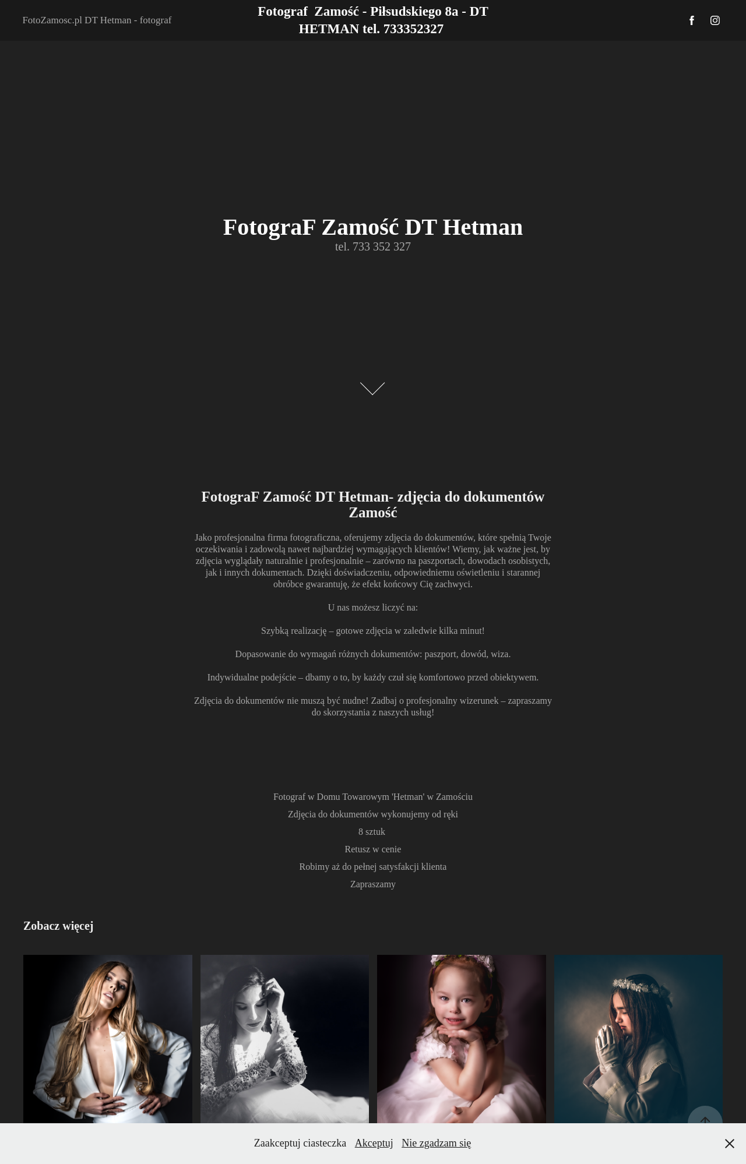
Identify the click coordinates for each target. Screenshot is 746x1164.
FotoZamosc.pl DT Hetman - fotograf (96, 20)
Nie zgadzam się (436, 1143)
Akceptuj (374, 1143)
